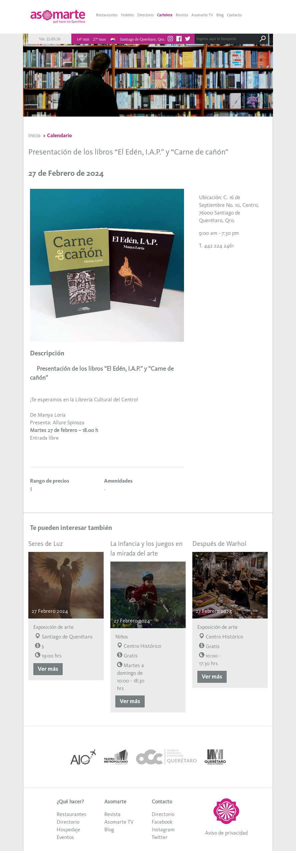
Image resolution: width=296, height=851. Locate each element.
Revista (182, 15)
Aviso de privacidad (226, 833)
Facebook (162, 822)
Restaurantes (107, 15)
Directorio (145, 15)
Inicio (34, 135)
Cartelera (164, 15)
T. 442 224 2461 (216, 245)
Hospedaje (68, 829)
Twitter (160, 837)
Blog (220, 15)
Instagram (163, 829)
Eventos (65, 837)
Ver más (48, 668)
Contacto (234, 15)
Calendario (59, 135)
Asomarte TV (202, 15)
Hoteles (127, 15)
